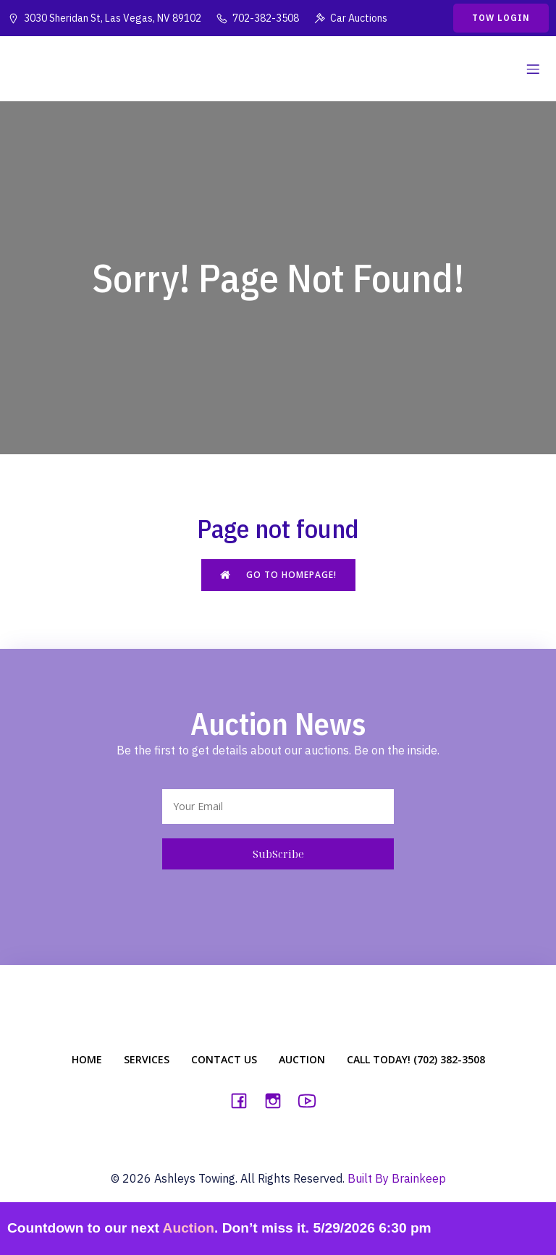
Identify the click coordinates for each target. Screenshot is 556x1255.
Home (87, 1059)
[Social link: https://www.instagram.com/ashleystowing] (278, 1100)
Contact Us (224, 1059)
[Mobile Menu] (533, 68)
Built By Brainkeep (397, 1178)
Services (146, 1059)
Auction (302, 1059)
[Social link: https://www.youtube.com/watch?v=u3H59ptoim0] (312, 1100)
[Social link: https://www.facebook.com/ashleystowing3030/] (244, 1100)
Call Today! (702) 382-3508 (416, 1059)
